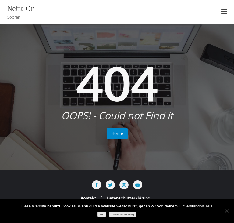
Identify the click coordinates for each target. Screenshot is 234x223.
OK (102, 214)
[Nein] (226, 211)
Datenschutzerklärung (129, 198)
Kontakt (88, 198)
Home (117, 133)
